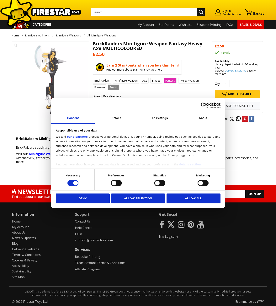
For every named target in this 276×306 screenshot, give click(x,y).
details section (190, 164)
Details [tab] (116, 118)
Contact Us (83, 221)
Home (15, 35)
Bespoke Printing (209, 25)
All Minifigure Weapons (102, 35)
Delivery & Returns (235, 70)
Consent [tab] (73, 118)
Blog (15, 243)
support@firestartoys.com (94, 240)
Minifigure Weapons (68, 35)
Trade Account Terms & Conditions (100, 263)
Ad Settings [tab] (159, 118)
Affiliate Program (87, 269)
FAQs (230, 25)
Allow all (193, 198)
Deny (83, 198)
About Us (18, 232)
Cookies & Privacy (24, 260)
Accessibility (20, 266)
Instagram (168, 236)
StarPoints (166, 25)
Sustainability (21, 271)
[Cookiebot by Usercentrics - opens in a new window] (203, 105)
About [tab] (203, 118)
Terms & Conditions (26, 255)
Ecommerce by (249, 301)
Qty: (217, 84)
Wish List (185, 25)
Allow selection (138, 198)
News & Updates (24, 238)
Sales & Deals (251, 25)
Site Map (18, 277)
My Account (145, 25)
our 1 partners (77, 136)
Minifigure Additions (37, 35)
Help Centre (83, 228)
